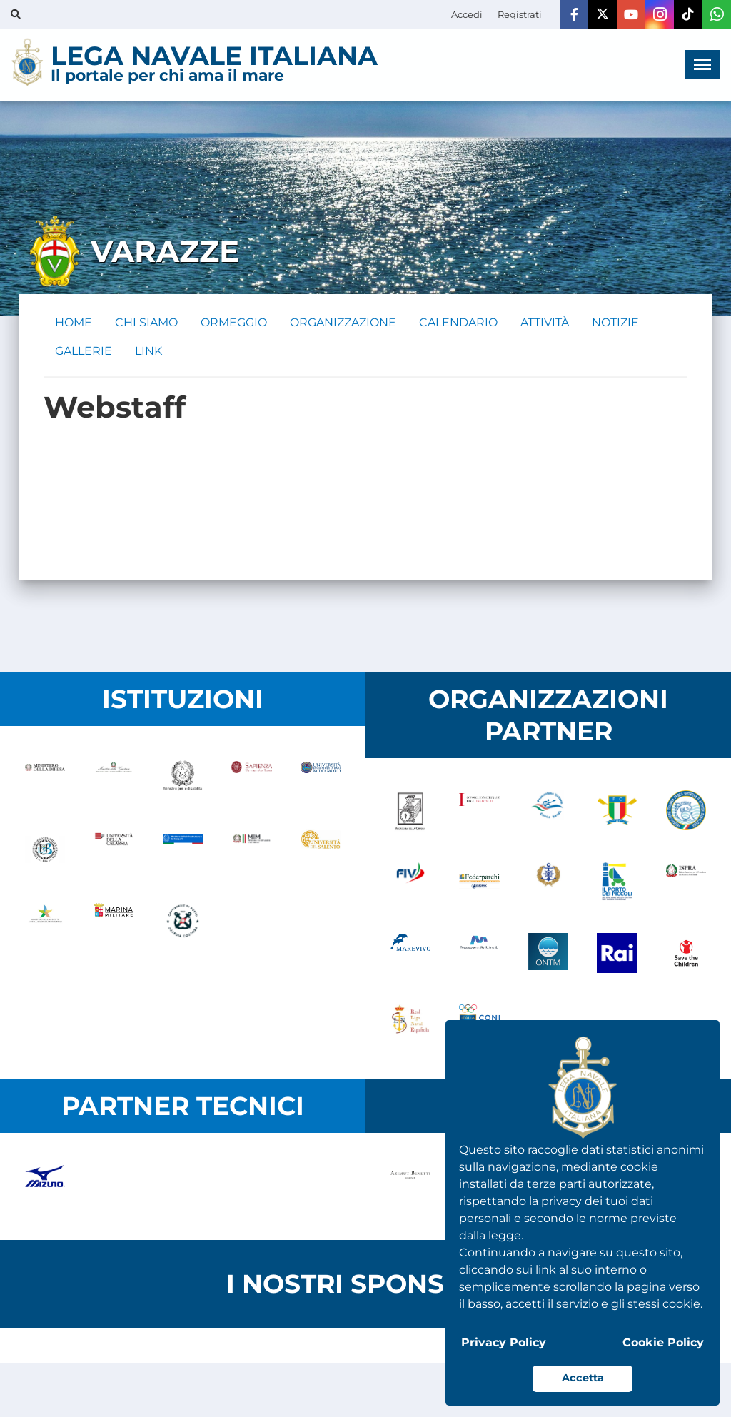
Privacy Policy (503, 1342)
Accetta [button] (583, 1377)
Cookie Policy (663, 1342)
